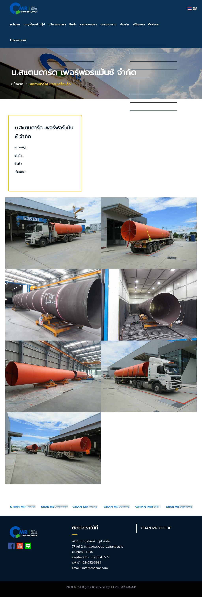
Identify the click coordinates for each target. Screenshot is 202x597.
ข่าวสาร (124, 24)
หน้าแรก (15, 24)
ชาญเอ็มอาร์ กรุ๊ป (34, 24)
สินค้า (72, 24)
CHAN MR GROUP (156, 528)
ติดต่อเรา (153, 24)
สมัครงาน (139, 24)
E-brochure (18, 40)
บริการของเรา (57, 24)
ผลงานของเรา (88, 24)
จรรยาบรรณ (108, 24)
